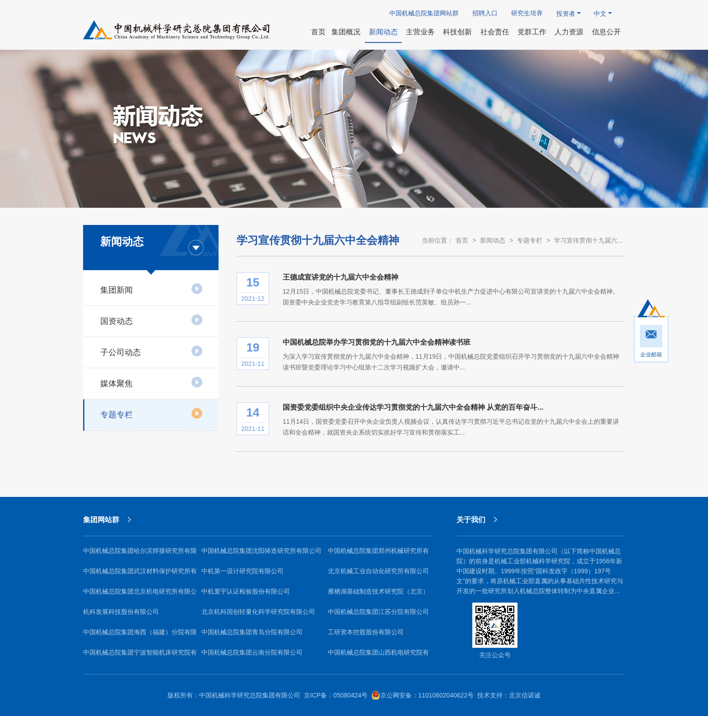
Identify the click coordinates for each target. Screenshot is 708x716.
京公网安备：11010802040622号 (422, 695)
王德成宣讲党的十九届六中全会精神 (340, 277)
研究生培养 (527, 13)
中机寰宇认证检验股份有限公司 (245, 591)
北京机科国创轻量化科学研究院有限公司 (258, 611)
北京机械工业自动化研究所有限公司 (378, 571)
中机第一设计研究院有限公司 (242, 571)
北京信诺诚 (524, 695)
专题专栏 (151, 413)
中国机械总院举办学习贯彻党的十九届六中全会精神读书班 (376, 342)
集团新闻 (151, 289)
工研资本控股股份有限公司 (366, 632)
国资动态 (151, 320)
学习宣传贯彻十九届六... (588, 240)
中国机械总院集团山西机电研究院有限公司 (378, 656)
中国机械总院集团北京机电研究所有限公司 (140, 595)
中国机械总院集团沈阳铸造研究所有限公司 (261, 550)
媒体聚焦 (151, 382)
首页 (462, 240)
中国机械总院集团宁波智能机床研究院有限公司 (140, 656)
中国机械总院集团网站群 (424, 13)
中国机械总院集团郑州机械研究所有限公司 (378, 554)
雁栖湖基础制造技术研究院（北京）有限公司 (378, 595)
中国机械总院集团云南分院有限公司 (252, 652)
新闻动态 (492, 240)
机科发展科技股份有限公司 (121, 611)
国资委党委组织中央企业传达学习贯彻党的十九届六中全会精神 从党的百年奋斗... (413, 407)
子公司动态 (151, 351)
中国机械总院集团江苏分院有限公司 (378, 611)
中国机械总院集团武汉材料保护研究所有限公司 (140, 574)
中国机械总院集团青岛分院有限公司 (252, 632)
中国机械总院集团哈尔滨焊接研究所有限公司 (140, 554)
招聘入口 (485, 13)
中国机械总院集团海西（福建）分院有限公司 (140, 635)
